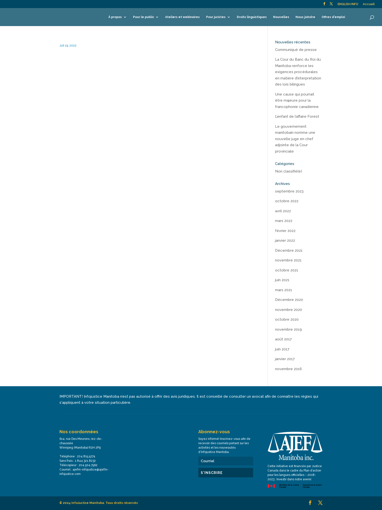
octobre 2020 (287, 319)
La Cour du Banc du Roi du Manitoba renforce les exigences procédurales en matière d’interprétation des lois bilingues (298, 72)
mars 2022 (283, 221)
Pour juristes (216, 17)
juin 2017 (282, 349)
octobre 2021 (286, 270)
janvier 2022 (285, 240)
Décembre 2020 (289, 300)
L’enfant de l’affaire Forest (297, 116)
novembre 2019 (288, 329)
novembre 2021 (288, 260)
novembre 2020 (288, 310)
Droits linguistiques (252, 17)
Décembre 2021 (289, 250)
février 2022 (285, 231)
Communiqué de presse (296, 50)
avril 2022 (283, 211)
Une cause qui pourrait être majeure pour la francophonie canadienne (297, 100)
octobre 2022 (286, 201)
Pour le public (143, 17)
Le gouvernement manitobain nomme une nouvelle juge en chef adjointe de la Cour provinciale (295, 139)
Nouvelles (281, 17)
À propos (115, 17)
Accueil (369, 4)
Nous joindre (305, 17)
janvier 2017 (285, 359)
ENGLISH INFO (348, 4)
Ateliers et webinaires (182, 17)
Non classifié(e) (288, 171)
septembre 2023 (289, 191)
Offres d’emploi (333, 17)
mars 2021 (283, 290)
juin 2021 (282, 280)
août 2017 (283, 339)
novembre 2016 (288, 369)
